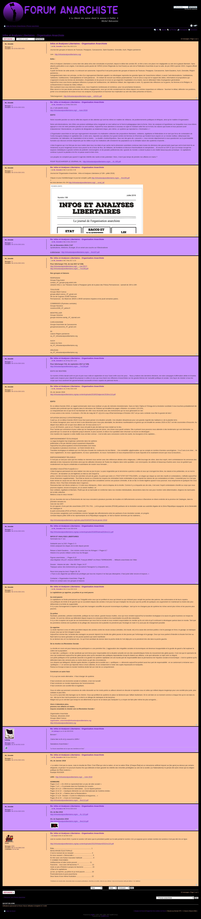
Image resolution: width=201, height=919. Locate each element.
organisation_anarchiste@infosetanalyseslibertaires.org (70, 720)
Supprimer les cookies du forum (156, 911)
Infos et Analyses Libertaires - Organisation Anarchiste (33, 35)
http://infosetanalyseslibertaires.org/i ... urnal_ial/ (86, 182)
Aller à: (153, 898)
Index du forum (11, 26)
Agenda (164, 29)
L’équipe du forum (139, 911)
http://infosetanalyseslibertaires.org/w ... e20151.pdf (83, 96)
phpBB (92, 914)
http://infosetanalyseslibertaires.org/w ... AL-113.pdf (69, 814)
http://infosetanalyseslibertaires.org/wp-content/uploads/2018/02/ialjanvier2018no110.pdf (83, 394)
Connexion (193, 29)
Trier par (110, 888)
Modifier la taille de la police (195, 25)
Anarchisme (21, 26)
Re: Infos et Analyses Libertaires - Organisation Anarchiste (77, 102)
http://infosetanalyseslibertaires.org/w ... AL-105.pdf (102, 161)
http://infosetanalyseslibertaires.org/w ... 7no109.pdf (69, 366)
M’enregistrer (183, 29)
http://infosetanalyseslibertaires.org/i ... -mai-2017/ (68, 266)
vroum (55, 835)
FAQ (157, 29)
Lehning (55, 731)
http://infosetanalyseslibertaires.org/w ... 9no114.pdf (69, 821)
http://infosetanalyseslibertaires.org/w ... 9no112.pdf (69, 800)
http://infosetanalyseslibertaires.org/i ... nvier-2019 (74, 777)
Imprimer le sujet (191, 25)
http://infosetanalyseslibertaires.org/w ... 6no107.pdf (80, 252)
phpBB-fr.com (105, 916)
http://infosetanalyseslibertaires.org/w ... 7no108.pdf (69, 269)
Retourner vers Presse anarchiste (14, 897)
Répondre (9, 39)
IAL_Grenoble (57, 46)
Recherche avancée (191, 9)
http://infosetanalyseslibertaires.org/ (68, 54)
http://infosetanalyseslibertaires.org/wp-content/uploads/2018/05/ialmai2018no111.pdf (81, 532)
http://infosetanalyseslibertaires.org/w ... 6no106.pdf (110, 178)
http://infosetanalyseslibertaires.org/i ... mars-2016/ (69, 110)
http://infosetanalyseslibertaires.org (63, 723)
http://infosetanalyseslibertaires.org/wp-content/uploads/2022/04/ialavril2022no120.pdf (82, 844)
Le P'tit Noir (173, 29)
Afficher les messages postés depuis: (84, 888)
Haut (196, 98)
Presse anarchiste (33, 26)
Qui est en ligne (9, 903)
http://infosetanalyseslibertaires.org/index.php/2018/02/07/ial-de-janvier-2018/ (78, 520)
